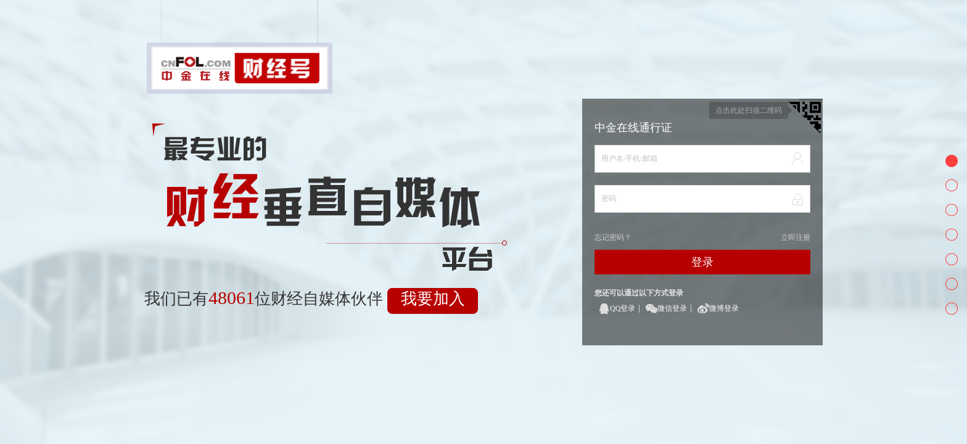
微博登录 (724, 308)
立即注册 (795, 237)
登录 (702, 262)
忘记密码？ (613, 237)
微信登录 (672, 308)
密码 (608, 198)
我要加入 (433, 299)
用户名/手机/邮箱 (629, 158)
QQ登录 (622, 308)
